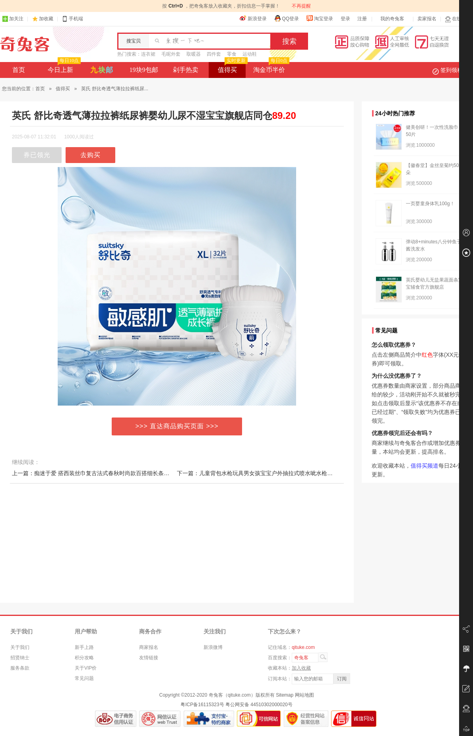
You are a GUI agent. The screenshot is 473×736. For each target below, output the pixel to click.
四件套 (214, 54)
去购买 (90, 154)
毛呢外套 (170, 54)
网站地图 (304, 695)
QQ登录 (286, 18)
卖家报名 (426, 18)
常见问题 (84, 678)
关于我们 (19, 647)
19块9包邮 (144, 69)
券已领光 (36, 154)
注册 (362, 18)
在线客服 (458, 19)
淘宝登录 (319, 18)
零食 (231, 54)
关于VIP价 (86, 668)
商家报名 (148, 647)
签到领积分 (451, 70)
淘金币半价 (270, 67)
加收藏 (46, 18)
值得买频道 (424, 465)
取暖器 (193, 54)
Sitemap (284, 695)
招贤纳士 (19, 657)
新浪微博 (213, 647)
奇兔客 (25, 44)
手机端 (72, 19)
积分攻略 (84, 657)
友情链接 (148, 657)
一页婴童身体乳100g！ (430, 203)
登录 (345, 18)
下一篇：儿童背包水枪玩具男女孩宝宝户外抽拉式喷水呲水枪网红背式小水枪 (271, 473)
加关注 (12, 19)
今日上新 (63, 67)
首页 (18, 69)
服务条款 (19, 668)
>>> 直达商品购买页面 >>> (177, 426)
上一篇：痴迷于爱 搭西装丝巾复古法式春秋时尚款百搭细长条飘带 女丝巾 (102, 473)
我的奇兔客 (392, 18)
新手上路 (84, 647)
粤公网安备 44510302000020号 (259, 704)
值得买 (232, 67)
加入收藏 (301, 668)
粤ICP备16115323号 (202, 704)
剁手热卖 (185, 69)
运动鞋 (249, 54)
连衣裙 (148, 54)
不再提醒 (301, 6)
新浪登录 (253, 18)
